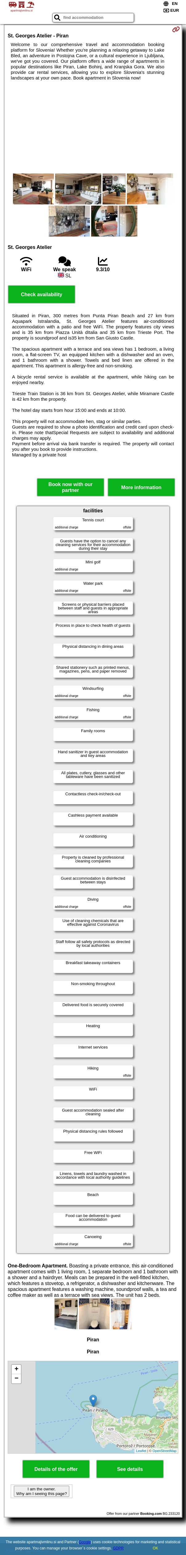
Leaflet (141, 1451)
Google (85, 1542)
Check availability (41, 294)
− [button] (16, 1378)
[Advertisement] (93, 127)
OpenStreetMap (164, 1451)
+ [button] (16, 1369)
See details (130, 1469)
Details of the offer (56, 1469)
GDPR (118, 1548)
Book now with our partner (70, 487)
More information (141, 487)
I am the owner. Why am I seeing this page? (41, 1491)
